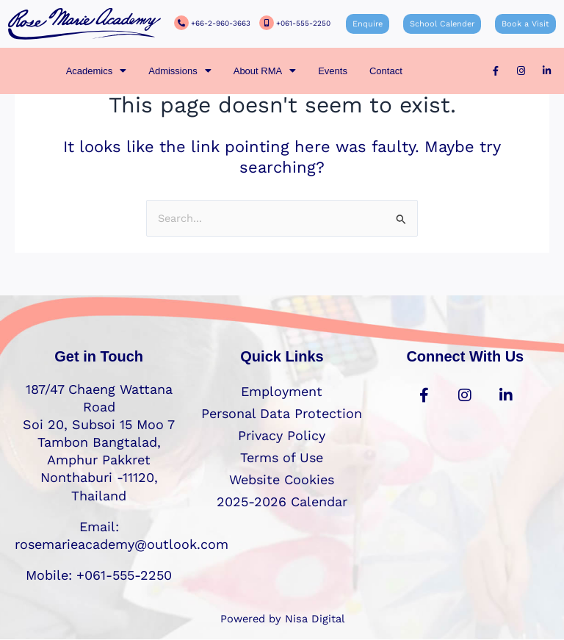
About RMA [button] (265, 70)
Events (332, 70)
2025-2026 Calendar (282, 501)
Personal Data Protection (281, 413)
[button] (96, 71)
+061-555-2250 (303, 23)
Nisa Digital (314, 618)
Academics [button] (96, 70)
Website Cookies (281, 479)
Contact (385, 70)
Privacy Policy (281, 435)
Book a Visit (525, 24)
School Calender (442, 24)
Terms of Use (281, 457)
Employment (281, 391)
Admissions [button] (179, 70)
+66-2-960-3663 (220, 23)
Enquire (367, 24)
